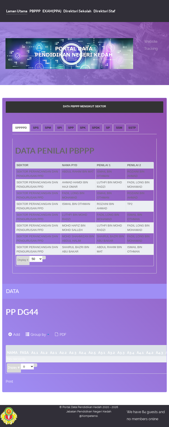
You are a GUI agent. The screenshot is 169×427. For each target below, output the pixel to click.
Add (14, 334)
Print (9, 381)
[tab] (21, 128)
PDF (60, 334)
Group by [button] (37, 334)
